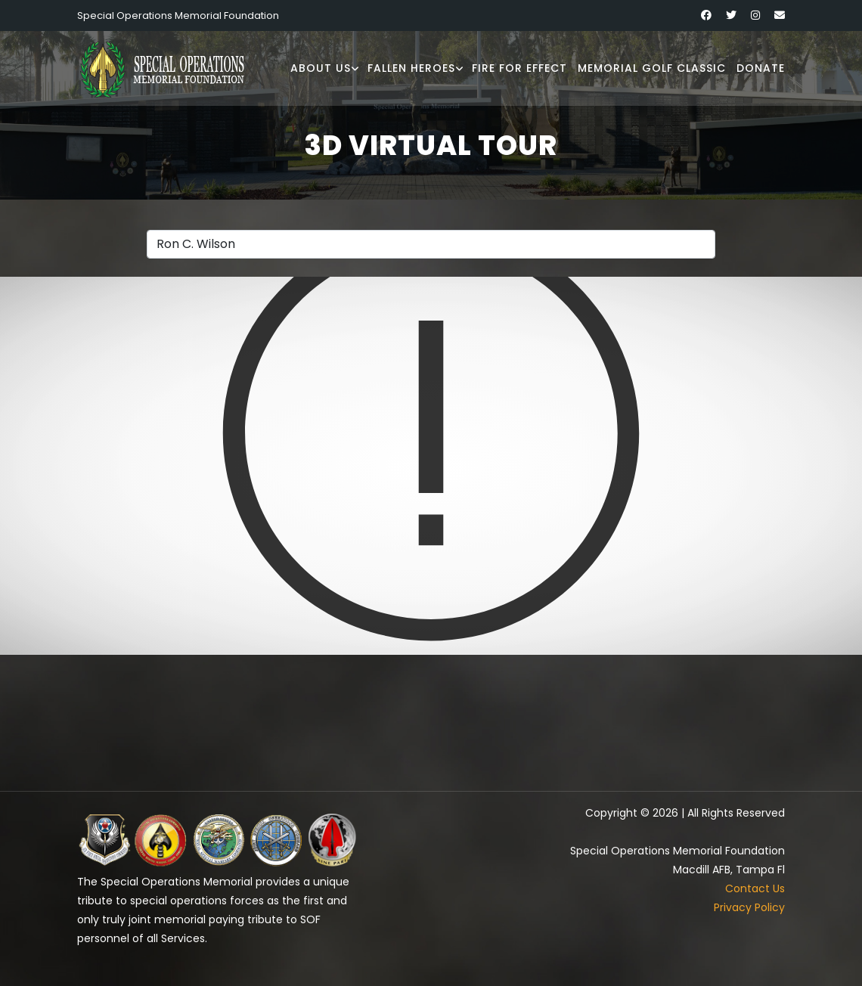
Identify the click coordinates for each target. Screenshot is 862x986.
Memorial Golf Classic (652, 68)
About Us (320, 68)
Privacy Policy (749, 907)
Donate (760, 68)
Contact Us (755, 888)
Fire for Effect (519, 68)
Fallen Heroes (411, 68)
